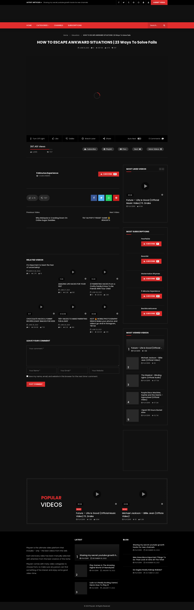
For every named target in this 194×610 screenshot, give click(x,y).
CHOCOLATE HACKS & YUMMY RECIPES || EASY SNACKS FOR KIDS (40, 320)
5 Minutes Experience (47, 173)
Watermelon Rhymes (150, 273)
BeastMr (145, 256)
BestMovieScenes (149, 308)
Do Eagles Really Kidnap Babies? (147, 570)
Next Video (114, 212)
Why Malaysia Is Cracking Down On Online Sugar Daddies (51, 219)
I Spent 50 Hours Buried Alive (151, 411)
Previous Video (33, 212)
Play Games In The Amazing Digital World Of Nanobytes (102, 566)
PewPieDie (145, 239)
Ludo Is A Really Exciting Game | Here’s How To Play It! (104, 583)
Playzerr (131, 206)
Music (79, 509)
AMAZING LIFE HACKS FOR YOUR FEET (72, 285)
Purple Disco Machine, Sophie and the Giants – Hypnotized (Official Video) (152, 396)
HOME (29, 25)
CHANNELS (58, 25)
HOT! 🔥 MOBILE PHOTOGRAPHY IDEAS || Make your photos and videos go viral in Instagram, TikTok (103, 322)
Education (75, 35)
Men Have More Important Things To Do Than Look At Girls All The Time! (149, 558)
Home (65, 35)
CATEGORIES (42, 25)
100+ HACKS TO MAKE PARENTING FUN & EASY (72, 320)
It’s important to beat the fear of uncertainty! (40, 266)
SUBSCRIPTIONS (75, 25)
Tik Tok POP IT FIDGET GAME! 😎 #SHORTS (96, 219)
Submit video (159, 2)
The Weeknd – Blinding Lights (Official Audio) (151, 376)
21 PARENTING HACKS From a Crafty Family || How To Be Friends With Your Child (102, 286)
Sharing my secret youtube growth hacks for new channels (65, 2)
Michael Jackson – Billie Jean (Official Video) (151, 359)
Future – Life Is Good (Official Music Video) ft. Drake (142, 201)
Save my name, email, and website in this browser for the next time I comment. (63, 376)
